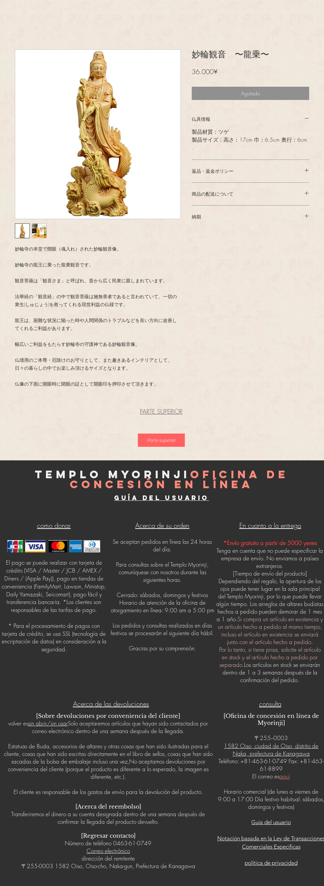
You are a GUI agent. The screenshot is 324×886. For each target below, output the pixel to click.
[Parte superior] (161, 440)
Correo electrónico (108, 851)
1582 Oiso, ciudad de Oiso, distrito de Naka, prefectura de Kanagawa (271, 749)
